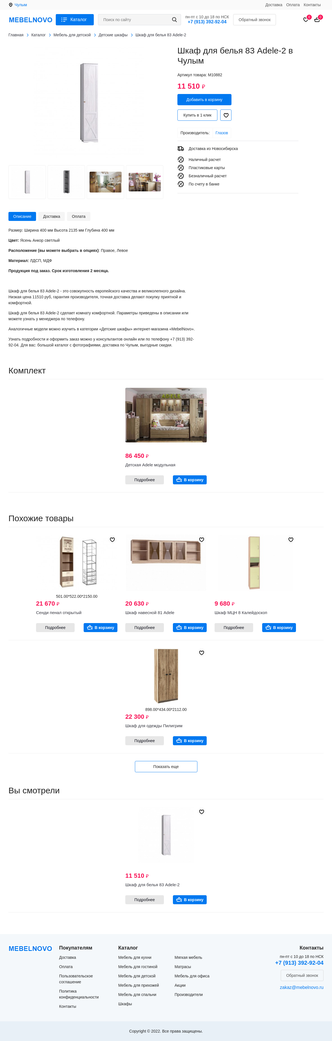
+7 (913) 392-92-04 (207, 21)
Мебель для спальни (137, 994)
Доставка (273, 5)
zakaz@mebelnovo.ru (302, 987)
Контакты (312, 5)
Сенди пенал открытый (58, 612)
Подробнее (144, 480)
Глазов (222, 133)
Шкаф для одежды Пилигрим (153, 725)
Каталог (78, 19)
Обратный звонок (255, 19)
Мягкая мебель (188, 957)
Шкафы (125, 1004)
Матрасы (183, 966)
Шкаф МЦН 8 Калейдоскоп (241, 612)
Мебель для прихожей (138, 985)
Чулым (21, 5)
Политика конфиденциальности (79, 994)
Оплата (293, 5)
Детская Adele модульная (150, 464)
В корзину (194, 480)
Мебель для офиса (192, 976)
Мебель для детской (136, 976)
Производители (189, 994)
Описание (22, 216)
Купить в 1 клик (197, 115)
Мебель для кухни (134, 957)
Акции (180, 985)
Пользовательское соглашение (76, 979)
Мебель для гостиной (137, 966)
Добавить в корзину (204, 99)
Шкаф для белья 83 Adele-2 (152, 884)
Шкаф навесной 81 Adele (149, 612)
